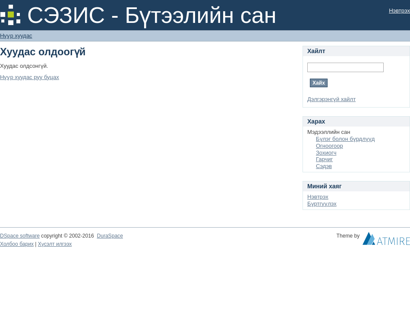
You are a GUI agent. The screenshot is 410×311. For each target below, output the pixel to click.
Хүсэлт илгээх (55, 244)
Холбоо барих (17, 244)
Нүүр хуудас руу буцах (29, 77)
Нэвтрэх (399, 10)
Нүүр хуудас (16, 35)
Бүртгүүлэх (322, 203)
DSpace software (20, 236)
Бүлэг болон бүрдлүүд (345, 139)
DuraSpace (110, 236)
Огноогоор (329, 146)
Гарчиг (324, 159)
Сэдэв (324, 166)
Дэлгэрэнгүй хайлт (331, 99)
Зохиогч (326, 152)
